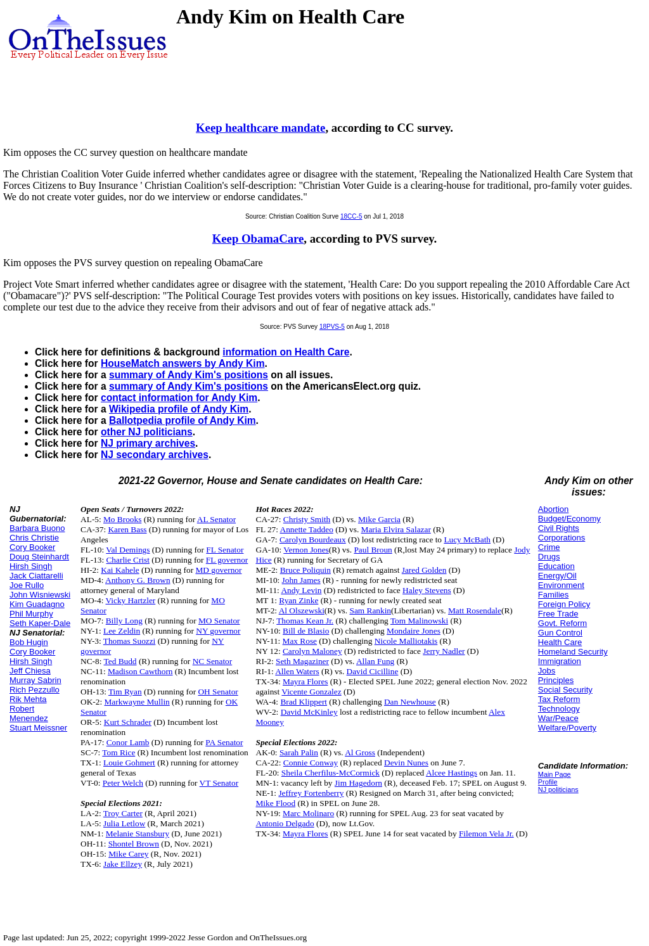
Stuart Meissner (38, 727)
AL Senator (216, 519)
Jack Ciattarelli (36, 575)
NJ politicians (558, 789)
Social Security (565, 689)
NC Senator (213, 661)
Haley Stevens (426, 590)
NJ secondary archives (155, 454)
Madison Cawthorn (140, 671)
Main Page (554, 774)
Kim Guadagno (37, 604)
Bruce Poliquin (305, 570)
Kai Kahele (120, 570)
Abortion (553, 509)
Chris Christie (34, 537)
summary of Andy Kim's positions (188, 374)
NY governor (218, 631)
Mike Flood (276, 803)
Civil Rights (558, 528)
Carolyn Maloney (312, 651)
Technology (559, 708)
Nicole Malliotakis (406, 641)
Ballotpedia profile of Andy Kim (182, 420)
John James (301, 580)
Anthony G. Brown (137, 580)
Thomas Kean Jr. (304, 620)
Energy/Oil (557, 575)
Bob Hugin (29, 642)
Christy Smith (306, 519)
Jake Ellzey (122, 864)
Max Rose (300, 641)
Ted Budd (120, 661)
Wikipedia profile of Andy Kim (178, 409)
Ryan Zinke (298, 600)
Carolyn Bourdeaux (313, 539)
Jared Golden (424, 570)
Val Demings (128, 549)
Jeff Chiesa (30, 670)
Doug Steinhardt (39, 556)
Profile (548, 782)
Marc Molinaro (308, 813)
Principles (556, 680)
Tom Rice (118, 752)
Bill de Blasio (306, 631)
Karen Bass (127, 529)
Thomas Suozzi (129, 641)
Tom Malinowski (419, 620)
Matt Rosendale (474, 610)
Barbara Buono (37, 528)
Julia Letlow (124, 823)
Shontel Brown (133, 843)
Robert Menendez (29, 713)
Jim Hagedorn (358, 783)
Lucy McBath (467, 539)
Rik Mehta (28, 699)
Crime (549, 547)
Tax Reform (559, 699)
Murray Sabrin (35, 680)
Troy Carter (123, 813)
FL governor (227, 560)
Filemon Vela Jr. (486, 833)
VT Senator (219, 783)
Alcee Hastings (451, 772)
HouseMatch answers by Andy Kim (183, 363)
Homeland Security (573, 651)
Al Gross (360, 752)
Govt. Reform (562, 623)
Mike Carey (128, 854)
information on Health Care (285, 352)
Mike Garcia (379, 519)
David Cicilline (373, 671)
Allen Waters (297, 671)
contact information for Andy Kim (179, 397)
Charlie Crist (127, 560)
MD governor (218, 570)
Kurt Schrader (127, 722)
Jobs (546, 670)
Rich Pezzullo (35, 689)
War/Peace (558, 718)
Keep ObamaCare (258, 238)
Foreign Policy (564, 604)
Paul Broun (373, 549)
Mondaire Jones (413, 631)
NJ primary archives (148, 443)
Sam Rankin (370, 610)
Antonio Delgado (285, 823)
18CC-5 (351, 216)
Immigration (559, 661)
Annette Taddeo (306, 529)
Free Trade (558, 613)
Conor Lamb (128, 742)
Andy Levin (301, 590)
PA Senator (224, 742)
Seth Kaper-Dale (40, 623)
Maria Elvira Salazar (396, 529)
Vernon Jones (305, 549)
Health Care (560, 642)
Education (556, 566)
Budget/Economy (569, 518)
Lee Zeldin (121, 631)
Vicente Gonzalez (311, 691)
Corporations (561, 537)
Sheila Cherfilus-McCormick (330, 772)
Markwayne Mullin (137, 701)
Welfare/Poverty (567, 727)
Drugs (549, 556)
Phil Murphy (31, 613)
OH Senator (218, 691)
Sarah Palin (299, 752)
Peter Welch (123, 783)
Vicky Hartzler (130, 600)
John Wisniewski (40, 594)
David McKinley (309, 712)
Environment (561, 585)
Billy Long (124, 620)
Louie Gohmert (129, 762)
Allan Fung (375, 661)
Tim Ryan (125, 691)
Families (553, 594)
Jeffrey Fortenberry (311, 793)
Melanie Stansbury (137, 833)
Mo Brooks (122, 519)
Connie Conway (310, 762)
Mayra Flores (305, 681)
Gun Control (560, 632)
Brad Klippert (303, 701)
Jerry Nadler (444, 651)
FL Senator (224, 549)
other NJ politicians (147, 431)
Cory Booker (32, 547)
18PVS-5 (332, 326)
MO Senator (219, 620)
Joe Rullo (27, 585)
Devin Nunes (406, 762)
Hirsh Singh (31, 566)
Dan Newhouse (410, 701)
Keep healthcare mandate (260, 127)
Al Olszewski (301, 610)
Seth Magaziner (302, 661)
